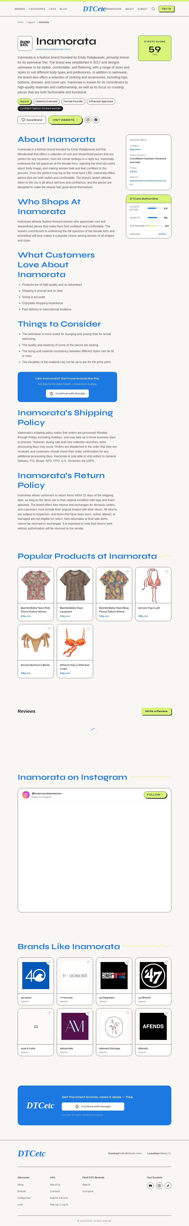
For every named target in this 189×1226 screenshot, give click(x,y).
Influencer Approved (101, 101)
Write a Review (156, 711)
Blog (63, 8)
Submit (143, 8)
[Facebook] (96, 120)
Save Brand (32, 120)
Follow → (155, 794)
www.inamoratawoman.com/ (53, 49)
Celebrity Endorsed (46, 101)
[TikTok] (168, 1185)
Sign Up (166, 8)
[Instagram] (88, 120)
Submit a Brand (59, 1197)
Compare (87, 1191)
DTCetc (94, 9)
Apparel (31, 22)
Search (86, 1184)
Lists (52, 8)
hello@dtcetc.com (131, 1153)
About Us (55, 1184)
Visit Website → (65, 119)
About (129, 8)
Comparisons (112, 8)
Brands (20, 8)
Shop (21, 1184)
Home (21, 22)
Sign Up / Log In (59, 1204)
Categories (37, 8)
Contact (55, 1191)
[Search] (153, 9)
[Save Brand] (49, 962)
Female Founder (73, 101)
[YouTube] (150, 1185)
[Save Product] (49, 572)
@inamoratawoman (47, 793)
